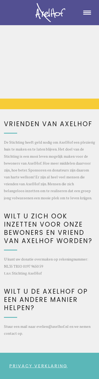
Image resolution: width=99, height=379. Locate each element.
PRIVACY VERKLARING (38, 366)
